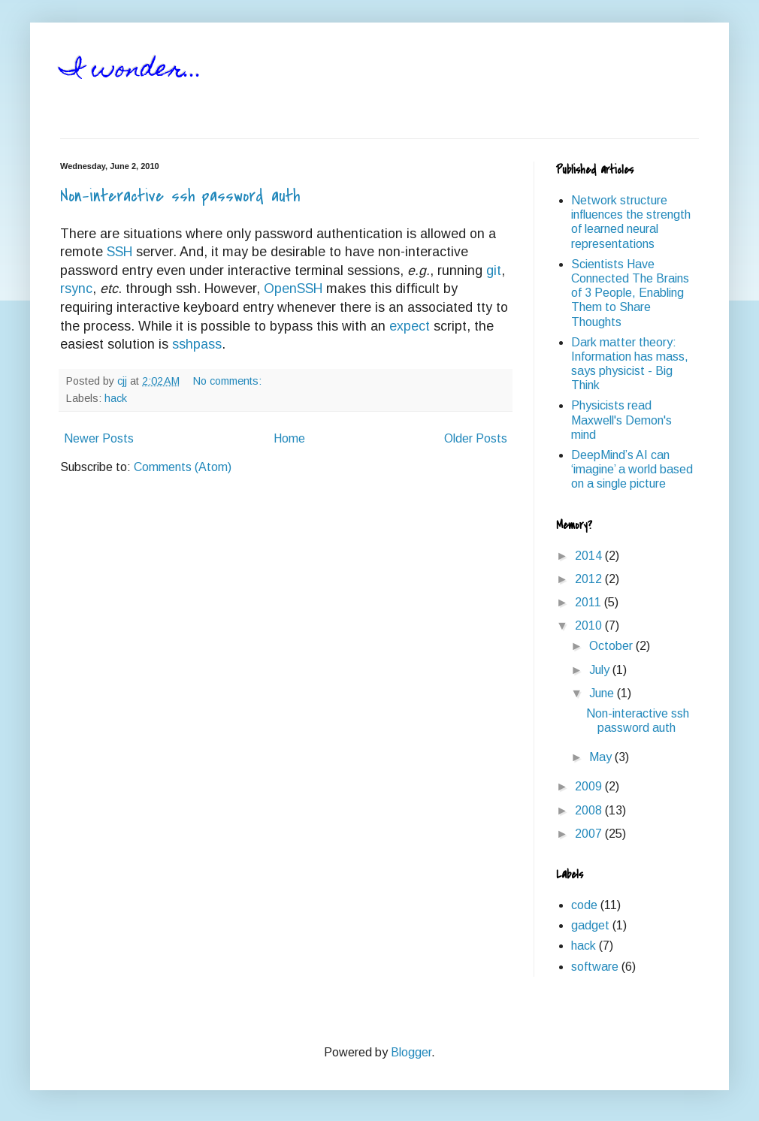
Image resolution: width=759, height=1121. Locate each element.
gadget (590, 925)
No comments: (229, 381)
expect (409, 326)
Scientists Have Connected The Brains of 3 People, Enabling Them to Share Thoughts (630, 293)
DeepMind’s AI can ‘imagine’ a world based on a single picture (632, 469)
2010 (590, 625)
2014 (590, 555)
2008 (590, 810)
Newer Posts (99, 438)
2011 (589, 602)
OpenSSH (293, 288)
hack (115, 398)
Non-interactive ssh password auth (180, 196)
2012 (590, 579)
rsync (76, 288)
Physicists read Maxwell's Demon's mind (621, 419)
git (493, 270)
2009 (590, 786)
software (594, 966)
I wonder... (131, 71)
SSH (119, 251)
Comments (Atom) (182, 467)
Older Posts (475, 438)
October (612, 645)
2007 (590, 833)
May (602, 757)
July (600, 669)
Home (289, 438)
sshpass (197, 344)
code (584, 905)
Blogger (411, 1052)
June (603, 693)
